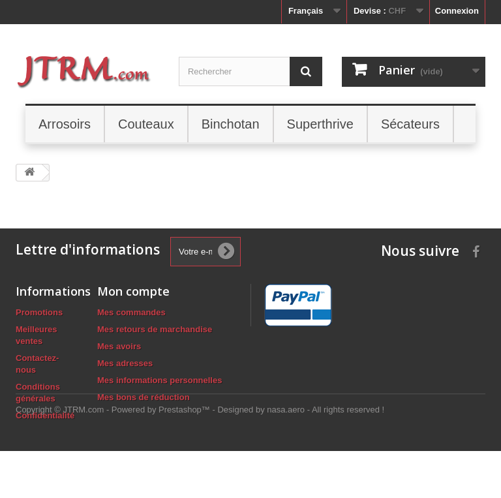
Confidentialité (45, 415)
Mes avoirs (119, 346)
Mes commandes (131, 312)
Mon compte (133, 291)
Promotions (39, 312)
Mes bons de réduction (143, 397)
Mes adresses (125, 363)
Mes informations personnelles (159, 380)
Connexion (457, 11)
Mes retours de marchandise (154, 329)
